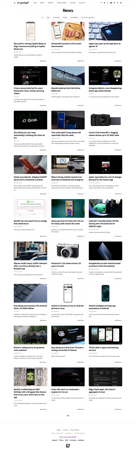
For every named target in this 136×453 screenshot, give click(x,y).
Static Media (59, 433)
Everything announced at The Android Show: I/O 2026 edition (30, 307)
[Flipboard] (114, 2)
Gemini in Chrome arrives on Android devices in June (67, 307)
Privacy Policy (75, 430)
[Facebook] (101, 2)
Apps (48, 17)
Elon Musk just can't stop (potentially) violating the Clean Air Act (29, 135)
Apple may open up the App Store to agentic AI (105, 45)
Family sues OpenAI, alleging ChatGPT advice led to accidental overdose (30, 178)
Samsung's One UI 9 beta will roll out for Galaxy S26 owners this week (67, 222)
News (42, 2)
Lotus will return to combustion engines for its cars (65, 391)
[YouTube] (111, 2)
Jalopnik (54, 440)
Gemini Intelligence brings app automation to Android (102, 307)
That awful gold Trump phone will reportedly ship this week (66, 134)
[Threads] (117, 2)
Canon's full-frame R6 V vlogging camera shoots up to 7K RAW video (104, 134)
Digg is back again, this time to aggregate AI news (102, 391)
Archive (65, 430)
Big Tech (82, 2)
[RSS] (121, 2)
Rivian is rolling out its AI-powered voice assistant (29, 349)
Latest (35, 2)
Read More (43, 61)
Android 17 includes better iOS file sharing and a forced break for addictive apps (104, 223)
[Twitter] (107, 2)
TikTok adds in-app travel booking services (103, 349)
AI (42, 17)
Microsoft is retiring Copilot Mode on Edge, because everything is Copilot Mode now (30, 46)
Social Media (74, 17)
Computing (56, 17)
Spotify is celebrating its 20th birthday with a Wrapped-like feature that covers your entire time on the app (30, 393)
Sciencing (73, 440)
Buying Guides (61, 2)
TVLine (61, 440)
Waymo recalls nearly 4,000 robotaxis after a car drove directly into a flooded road (30, 266)
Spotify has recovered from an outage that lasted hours (30, 222)
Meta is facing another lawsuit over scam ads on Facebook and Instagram (67, 178)
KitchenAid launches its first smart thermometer (66, 45)
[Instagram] (104, 2)
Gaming (72, 2)
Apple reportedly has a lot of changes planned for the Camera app (105, 178)
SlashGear (81, 440)
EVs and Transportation (87, 17)
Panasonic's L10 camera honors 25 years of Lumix (66, 264)
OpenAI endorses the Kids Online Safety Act (65, 89)
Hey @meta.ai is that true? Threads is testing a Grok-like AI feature (67, 349)
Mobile (65, 17)
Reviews (50, 2)
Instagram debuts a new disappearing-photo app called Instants (105, 89)
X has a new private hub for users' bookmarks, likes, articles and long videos (29, 91)
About (59, 430)
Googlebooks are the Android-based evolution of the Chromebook (104, 264)
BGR (66, 440)
